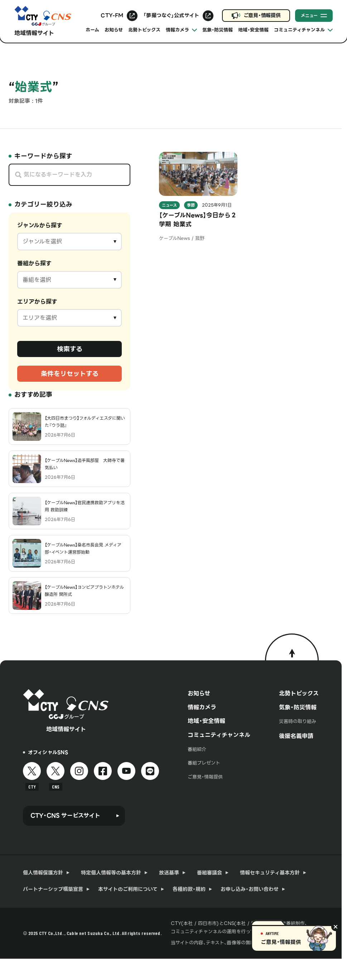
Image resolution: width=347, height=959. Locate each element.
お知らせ (114, 30)
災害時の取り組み (297, 721)
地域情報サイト (34, 33)
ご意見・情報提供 (262, 15)
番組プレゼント (204, 763)
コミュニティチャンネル (219, 735)
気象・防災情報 (217, 30)
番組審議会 (209, 873)
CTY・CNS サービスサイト (65, 815)
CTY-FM (112, 15)
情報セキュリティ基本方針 (270, 873)
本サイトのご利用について (128, 889)
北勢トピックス (144, 30)
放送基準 (169, 873)
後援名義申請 (296, 736)
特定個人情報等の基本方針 (111, 873)
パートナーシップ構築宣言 (53, 889)
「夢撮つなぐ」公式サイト (171, 15)
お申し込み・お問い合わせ (250, 889)
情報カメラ (202, 707)
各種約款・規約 (189, 889)
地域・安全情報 (253, 30)
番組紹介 (197, 749)
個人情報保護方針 (43, 873)
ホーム (92, 30)
